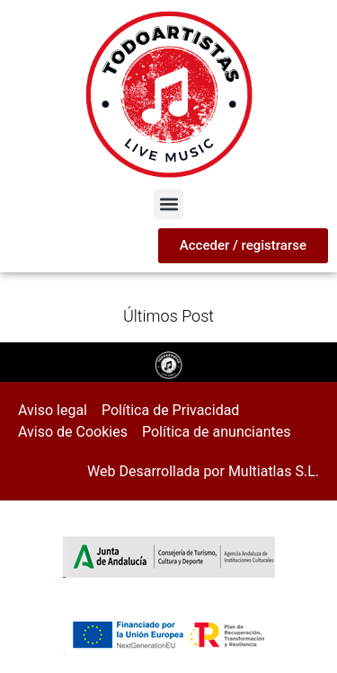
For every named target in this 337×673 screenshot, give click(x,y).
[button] (168, 204)
